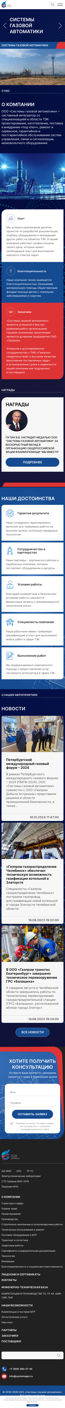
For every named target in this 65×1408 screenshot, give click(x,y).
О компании (11, 1196)
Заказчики (10, 1335)
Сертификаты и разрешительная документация (28, 1250)
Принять (32, 1405)
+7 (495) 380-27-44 (20, 1369)
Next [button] (60, 25)
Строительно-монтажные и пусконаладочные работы (32, 1224)
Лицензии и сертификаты (21, 1274)
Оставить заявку (32, 1114)
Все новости (32, 1032)
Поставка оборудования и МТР (19, 1235)
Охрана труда (9, 1208)
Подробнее (32, 462)
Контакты (9, 1280)
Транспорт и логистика (15, 1240)
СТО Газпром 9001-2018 (15, 1181)
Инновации (8, 1261)
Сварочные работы (12, 1245)
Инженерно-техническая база (25, 1287)
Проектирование (11, 1213)
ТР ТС (30, 1171)
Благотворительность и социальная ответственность (32, 1266)
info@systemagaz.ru (21, 1376)
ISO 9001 (6, 1171)
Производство (10, 1219)
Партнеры (9, 1330)
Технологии (8, 1256)
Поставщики (11, 1341)
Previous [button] (4, 25)
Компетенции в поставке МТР (18, 1311)
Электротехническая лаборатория (21, 1176)
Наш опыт (7, 1322)
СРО (18, 1171)
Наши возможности (17, 1305)
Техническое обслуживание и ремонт (23, 1229)
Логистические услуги (14, 1317)
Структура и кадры (12, 1203)
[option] (32, 25)
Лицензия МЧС (10, 1186)
